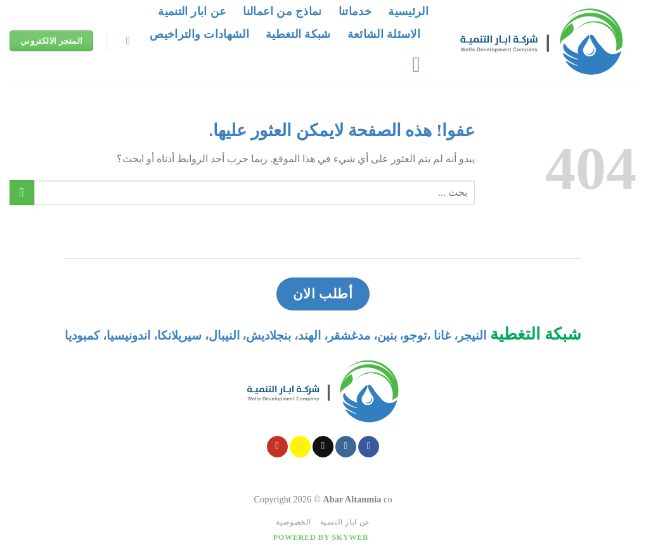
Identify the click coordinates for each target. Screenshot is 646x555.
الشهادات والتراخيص (199, 34)
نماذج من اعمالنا (282, 11)
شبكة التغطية (298, 34)
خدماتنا (355, 11)
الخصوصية (293, 522)
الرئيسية (408, 11)
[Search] (125, 41)
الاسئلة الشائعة (383, 34)
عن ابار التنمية (192, 11)
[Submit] (22, 192)
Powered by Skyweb (320, 537)
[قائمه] (409, 65)
